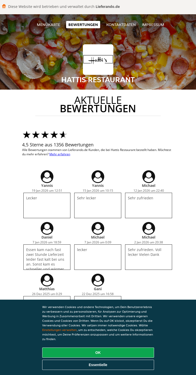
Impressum (153, 24)
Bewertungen (83, 24)
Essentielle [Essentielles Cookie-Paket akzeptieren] (98, 365)
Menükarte (48, 24)
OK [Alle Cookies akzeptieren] (98, 353)
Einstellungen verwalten (59, 330)
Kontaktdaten (121, 24)
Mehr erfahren (59, 154)
